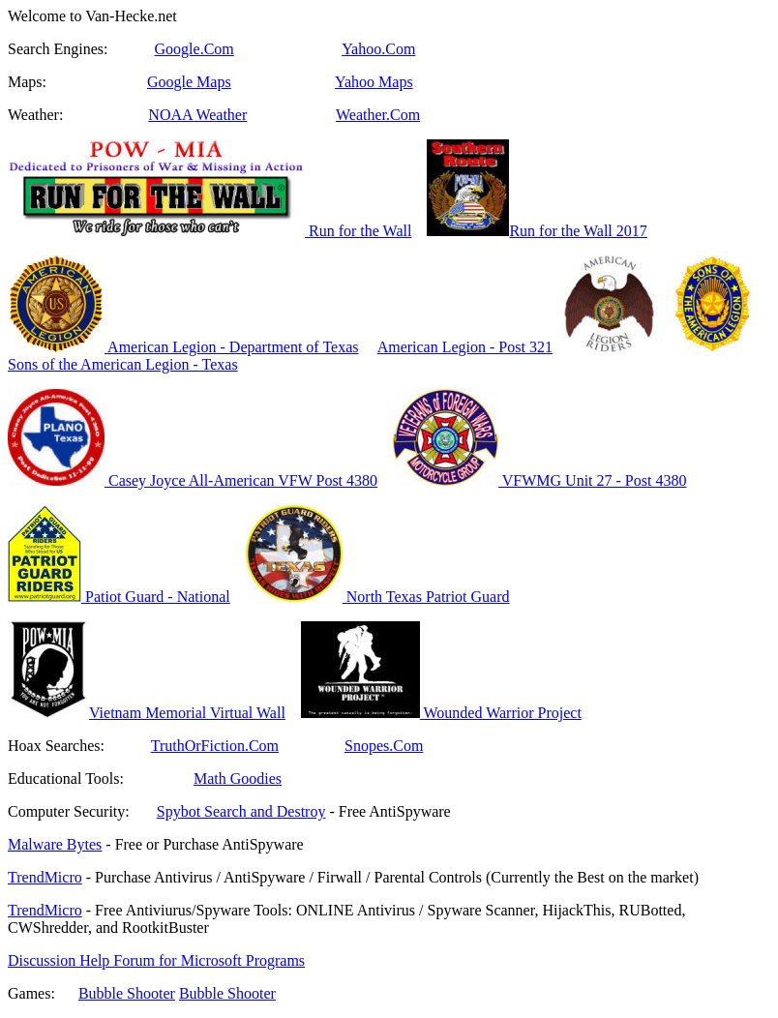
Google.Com (194, 49)
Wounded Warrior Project (441, 712)
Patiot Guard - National (119, 596)
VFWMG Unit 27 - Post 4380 (539, 480)
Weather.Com (378, 114)
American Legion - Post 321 (465, 347)
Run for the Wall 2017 (577, 231)
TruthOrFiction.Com (215, 745)
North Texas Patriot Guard (378, 596)
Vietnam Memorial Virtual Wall (146, 712)
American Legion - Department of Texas (183, 347)
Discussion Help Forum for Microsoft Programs (156, 960)
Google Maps (189, 82)
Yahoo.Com (378, 49)
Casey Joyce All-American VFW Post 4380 (192, 480)
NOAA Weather (197, 114)
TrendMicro (45, 877)
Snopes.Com (383, 745)
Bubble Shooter (126, 993)
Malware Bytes (55, 844)
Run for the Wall (209, 231)
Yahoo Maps (374, 82)
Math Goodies (238, 778)
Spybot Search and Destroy (241, 811)
